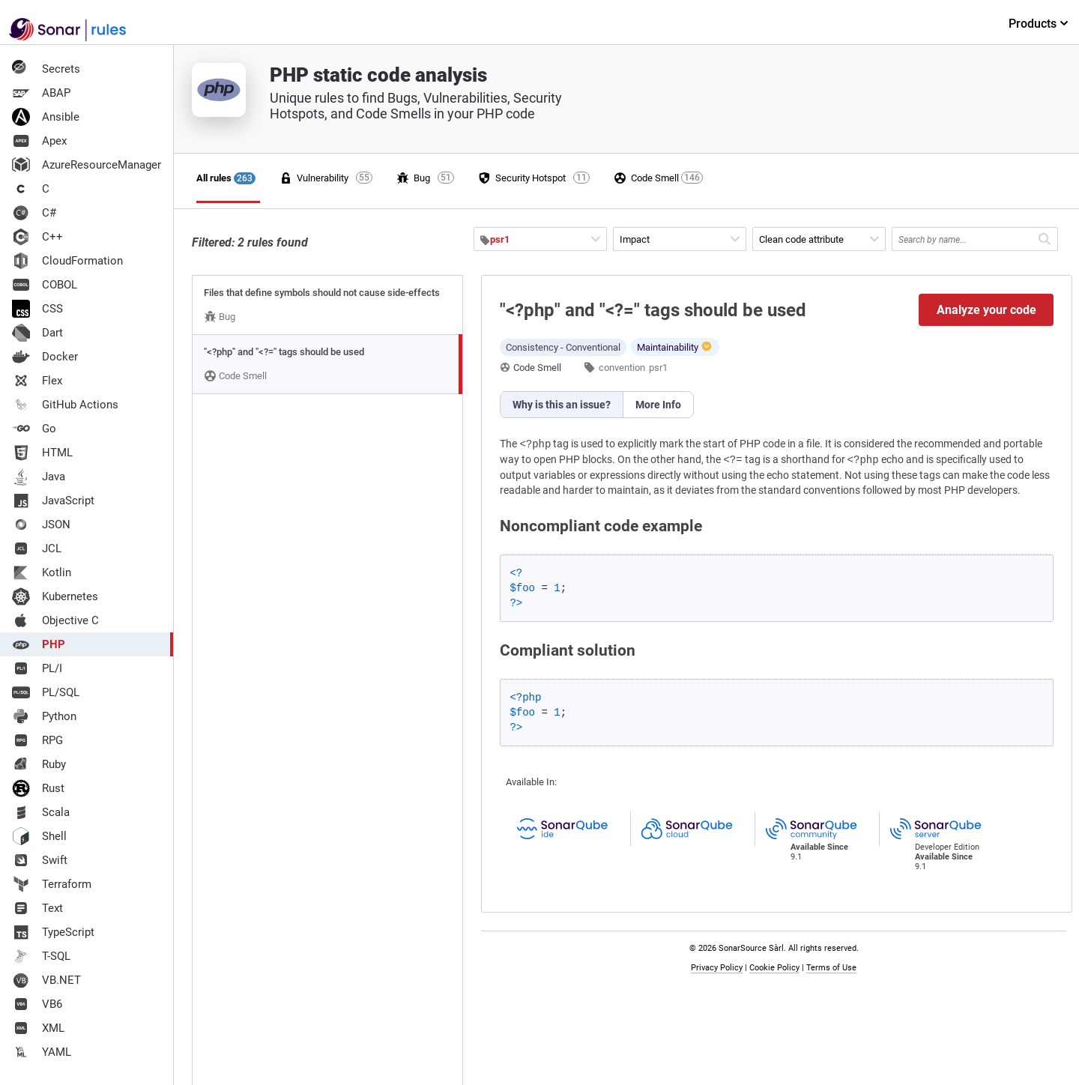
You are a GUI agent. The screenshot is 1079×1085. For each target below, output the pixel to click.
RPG (37, 740)
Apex (39, 141)
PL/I (37, 668)
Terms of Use (831, 968)
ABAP (41, 93)
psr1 (658, 367)
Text (37, 908)
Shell (39, 836)
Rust (38, 788)
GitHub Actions (65, 405)
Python (44, 716)
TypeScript (53, 932)
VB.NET (46, 980)
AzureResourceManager (86, 165)
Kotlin (41, 572)
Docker (45, 357)
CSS (37, 309)
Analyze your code (986, 310)
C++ (37, 237)
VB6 (37, 1004)
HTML (42, 453)
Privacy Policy (717, 968)
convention (622, 367)
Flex (37, 381)
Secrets (46, 69)
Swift (39, 860)
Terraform (51, 884)
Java (38, 477)
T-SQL (41, 956)
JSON (41, 525)
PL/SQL (45, 692)
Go (34, 429)
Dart (37, 333)
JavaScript (53, 501)
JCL (36, 548)
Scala (41, 812)
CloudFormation (67, 261)
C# (34, 213)
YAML (41, 1052)
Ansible (45, 117)
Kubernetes (55, 596)
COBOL (44, 285)
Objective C (55, 620)
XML (38, 1028)
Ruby (39, 764)
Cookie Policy (774, 968)
